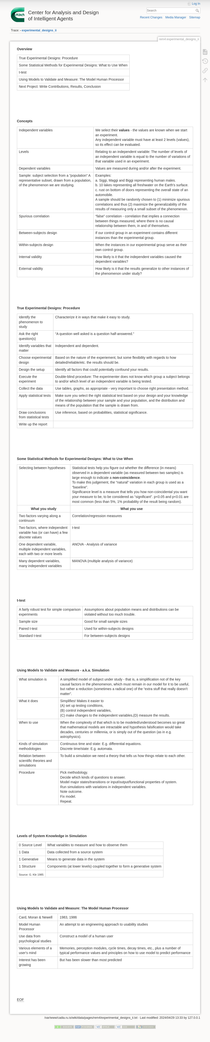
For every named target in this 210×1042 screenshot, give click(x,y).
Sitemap (194, 17)
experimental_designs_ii (39, 30)
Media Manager (175, 17)
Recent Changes (151, 17)
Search (198, 10)
